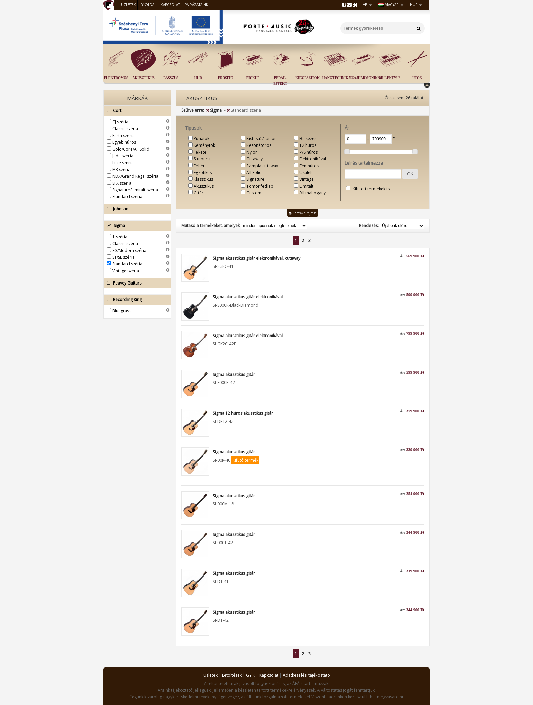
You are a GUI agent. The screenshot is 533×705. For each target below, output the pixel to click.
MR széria (121, 169)
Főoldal (148, 4)
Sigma (136, 226)
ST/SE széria (123, 257)
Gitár (198, 193)
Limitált (306, 186)
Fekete (200, 152)
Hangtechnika (336, 78)
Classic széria (125, 129)
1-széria (119, 237)
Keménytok (204, 145)
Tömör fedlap (259, 186)
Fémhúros (309, 166)
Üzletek (128, 4)
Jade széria (122, 156)
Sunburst (202, 159)
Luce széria (123, 163)
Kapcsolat (170, 4)
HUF (413, 4)
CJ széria (120, 122)
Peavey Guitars (136, 283)
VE (365, 4)
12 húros (307, 145)
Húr (198, 78)
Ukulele (306, 172)
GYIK (250, 675)
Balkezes (307, 138)
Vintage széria (125, 271)
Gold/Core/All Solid (130, 149)
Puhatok (201, 138)
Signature (255, 179)
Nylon (252, 152)
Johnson (136, 209)
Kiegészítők (307, 78)
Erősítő (226, 78)
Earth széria (123, 135)
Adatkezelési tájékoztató (306, 675)
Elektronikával (312, 159)
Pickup (252, 78)
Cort (136, 111)
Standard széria (127, 197)
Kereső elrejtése (303, 213)
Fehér (199, 166)
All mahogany (312, 193)
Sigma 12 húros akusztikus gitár (243, 413)
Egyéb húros (124, 142)
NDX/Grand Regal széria (135, 176)
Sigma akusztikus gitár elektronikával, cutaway (256, 258)
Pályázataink (196, 4)
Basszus (170, 78)
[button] (410, 174)
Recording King (136, 300)
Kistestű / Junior (261, 138)
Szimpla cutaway (262, 166)
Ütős (417, 78)
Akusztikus (143, 78)
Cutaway (254, 159)
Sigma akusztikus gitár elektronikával (248, 297)
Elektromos (116, 78)
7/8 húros (308, 152)
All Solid (254, 172)
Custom (253, 193)
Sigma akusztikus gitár (234, 374)
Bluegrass (121, 311)
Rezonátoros (258, 145)
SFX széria (121, 183)
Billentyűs (389, 78)
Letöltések (232, 675)
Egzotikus (203, 172)
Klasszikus (203, 179)
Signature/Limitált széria (135, 190)
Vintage (306, 179)
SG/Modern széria (129, 250)
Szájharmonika (364, 78)
